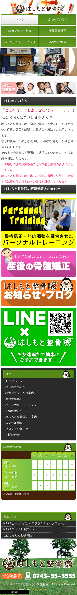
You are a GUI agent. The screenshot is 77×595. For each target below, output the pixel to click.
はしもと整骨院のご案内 (21, 416)
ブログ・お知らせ (16, 428)
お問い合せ (12, 434)
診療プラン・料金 (19, 30)
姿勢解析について (16, 410)
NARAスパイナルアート (18, 529)
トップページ (14, 381)
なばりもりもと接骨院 (17, 535)
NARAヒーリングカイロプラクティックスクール (34, 523)
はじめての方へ (57, 19)
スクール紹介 (14, 422)
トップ (20, 19)
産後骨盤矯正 (57, 30)
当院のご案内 (57, 42)
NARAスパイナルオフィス (44, 589)
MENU (14, 592)
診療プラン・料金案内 (19, 393)
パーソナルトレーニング (20, 42)
